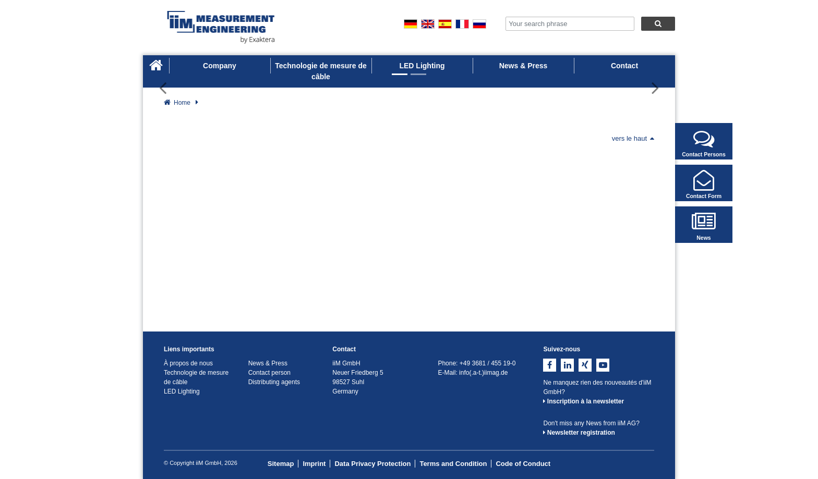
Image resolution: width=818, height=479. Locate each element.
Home (182, 102)
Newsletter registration (579, 432)
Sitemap (281, 464)
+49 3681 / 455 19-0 (488, 363)
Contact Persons (703, 142)
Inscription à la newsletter (583, 401)
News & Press (523, 66)
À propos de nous (188, 363)
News (703, 226)
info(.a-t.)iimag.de (483, 372)
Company (219, 66)
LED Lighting (421, 66)
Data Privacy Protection (372, 464)
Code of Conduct (523, 464)
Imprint (314, 464)
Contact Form (703, 184)
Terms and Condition (453, 464)
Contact (624, 66)
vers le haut (633, 138)
